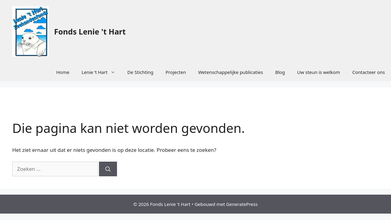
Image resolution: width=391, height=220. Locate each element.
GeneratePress (242, 204)
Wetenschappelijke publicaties (230, 72)
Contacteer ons (368, 72)
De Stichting (140, 72)
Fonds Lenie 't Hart (90, 31)
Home (62, 72)
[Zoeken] (108, 169)
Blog (280, 72)
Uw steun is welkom (318, 72)
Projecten (176, 72)
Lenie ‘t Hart (101, 72)
